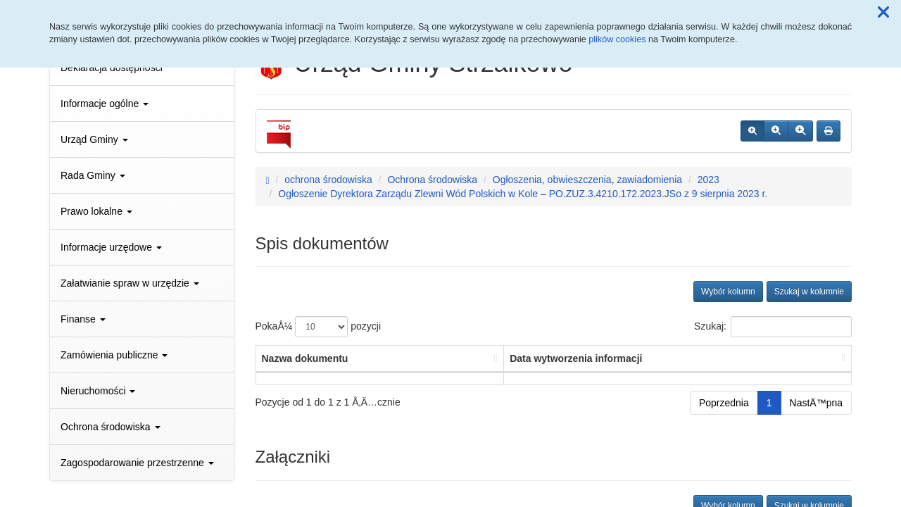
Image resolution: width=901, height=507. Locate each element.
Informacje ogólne (105, 103)
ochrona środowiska (328, 179)
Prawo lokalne (96, 211)
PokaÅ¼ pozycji (319, 326)
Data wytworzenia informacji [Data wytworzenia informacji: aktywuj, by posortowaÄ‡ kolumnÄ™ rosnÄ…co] (576, 358)
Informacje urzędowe (111, 247)
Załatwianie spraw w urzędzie (130, 283)
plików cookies (616, 39)
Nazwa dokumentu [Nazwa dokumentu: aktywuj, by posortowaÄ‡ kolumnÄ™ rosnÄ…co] (305, 358)
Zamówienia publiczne (114, 355)
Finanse (83, 319)
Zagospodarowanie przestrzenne (137, 462)
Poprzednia (724, 402)
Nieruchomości (98, 390)
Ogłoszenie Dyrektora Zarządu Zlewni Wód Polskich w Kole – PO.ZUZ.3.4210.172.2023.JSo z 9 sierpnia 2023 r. (522, 193)
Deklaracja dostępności (112, 67)
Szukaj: (773, 326)
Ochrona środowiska (110, 426)
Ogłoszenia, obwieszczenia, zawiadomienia (587, 179)
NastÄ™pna (816, 402)
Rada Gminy (93, 175)
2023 (708, 179)
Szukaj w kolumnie (809, 291)
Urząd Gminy (94, 139)
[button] (883, 13)
